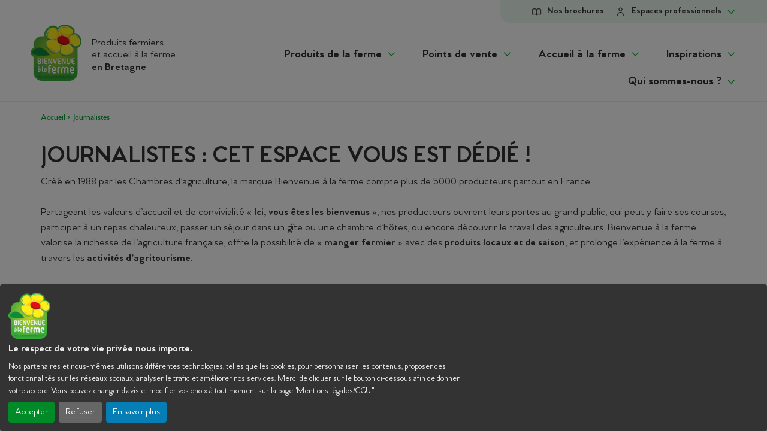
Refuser (80, 412)
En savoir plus (136, 412)
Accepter (31, 412)
